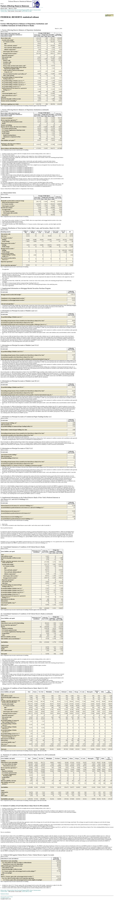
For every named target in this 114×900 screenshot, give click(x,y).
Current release (4, 11)
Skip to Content (41, 7)
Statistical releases (5, 893)
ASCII (23, 11)
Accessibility (3, 897)
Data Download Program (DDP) (22, 9)
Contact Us (7, 897)
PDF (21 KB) (28, 11)
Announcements (37, 9)
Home (2, 896)
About (31, 9)
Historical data (10, 9)
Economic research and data (8, 896)
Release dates (4, 9)
